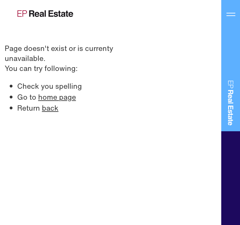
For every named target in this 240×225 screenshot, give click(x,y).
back (50, 107)
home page (57, 97)
